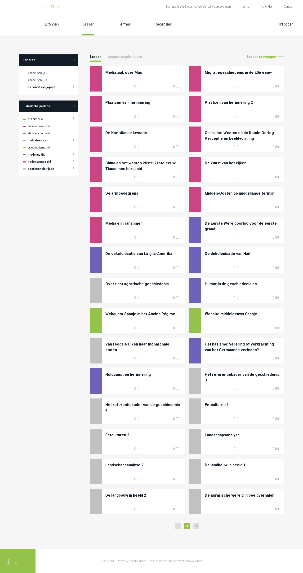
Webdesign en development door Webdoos (176, 561)
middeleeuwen (38, 140)
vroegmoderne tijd (39, 147)
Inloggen (286, 24)
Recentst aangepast (41, 87)
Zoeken (57, 7)
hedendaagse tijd (39, 161)
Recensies (163, 24)
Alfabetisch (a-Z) (38, 73)
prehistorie (35, 119)
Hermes (124, 24)
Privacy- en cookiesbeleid (132, 561)
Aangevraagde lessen (125, 57)
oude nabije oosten (39, 126)
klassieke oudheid (39, 133)
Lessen (88, 24)
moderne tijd (36, 154)
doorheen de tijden (41, 169)
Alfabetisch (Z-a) (38, 80)
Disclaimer (107, 561)
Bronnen (52, 24)
